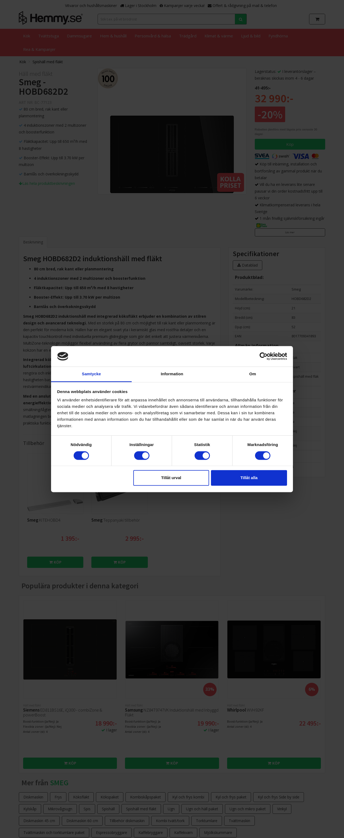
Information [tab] (172, 374)
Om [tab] (252, 374)
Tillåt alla (248, 478)
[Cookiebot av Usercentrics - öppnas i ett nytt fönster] (263, 356)
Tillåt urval (171, 478)
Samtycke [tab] (91, 374)
